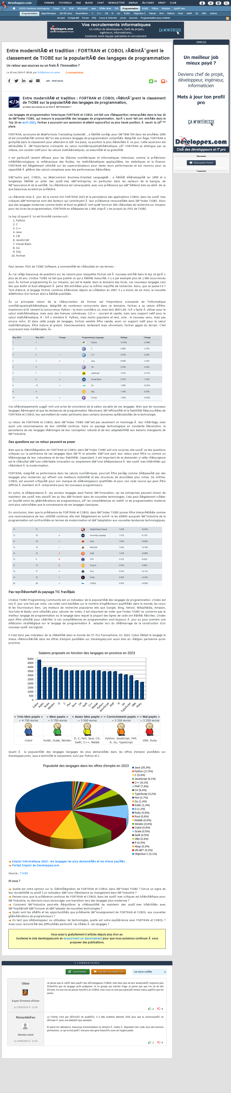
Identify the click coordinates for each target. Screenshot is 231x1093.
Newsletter (116, 3)
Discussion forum (201, 162)
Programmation (130, 8)
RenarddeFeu (25, 1017)
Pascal (152, 13)
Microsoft (82, 8)
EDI (117, 8)
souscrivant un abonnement (83, 939)
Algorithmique (48, 13)
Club (173, 3)
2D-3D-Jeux (66, 13)
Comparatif (73, 18)
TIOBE (24, 873)
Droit (162, 3)
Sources (133, 18)
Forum (85, 18)
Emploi (133, 3)
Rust (180, 13)
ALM (71, 8)
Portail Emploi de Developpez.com (35, 865)
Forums (49, 3)
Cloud (56, 8)
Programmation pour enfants (155, 18)
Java (93, 8)
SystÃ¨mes (179, 8)
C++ (99, 13)
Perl (161, 13)
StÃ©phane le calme (48, 72)
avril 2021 (29, 123)
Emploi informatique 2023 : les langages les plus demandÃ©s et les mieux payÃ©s (68, 862)
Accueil (61, 18)
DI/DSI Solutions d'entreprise (34, 8)
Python (170, 13)
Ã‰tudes (148, 3)
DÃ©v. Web (105, 8)
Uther (26, 983)
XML (204, 13)
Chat (100, 3)
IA (64, 8)
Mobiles (166, 8)
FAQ (78, 3)
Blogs (89, 3)
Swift (189, 13)
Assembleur (82, 13)
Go (118, 13)
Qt (196, 13)
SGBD (145, 8)
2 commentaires (74, 72)
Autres (213, 13)
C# (106, 13)
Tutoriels (65, 3)
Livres (123, 18)
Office (155, 8)
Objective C (139, 13)
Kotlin (127, 13)
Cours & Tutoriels (108, 18)
